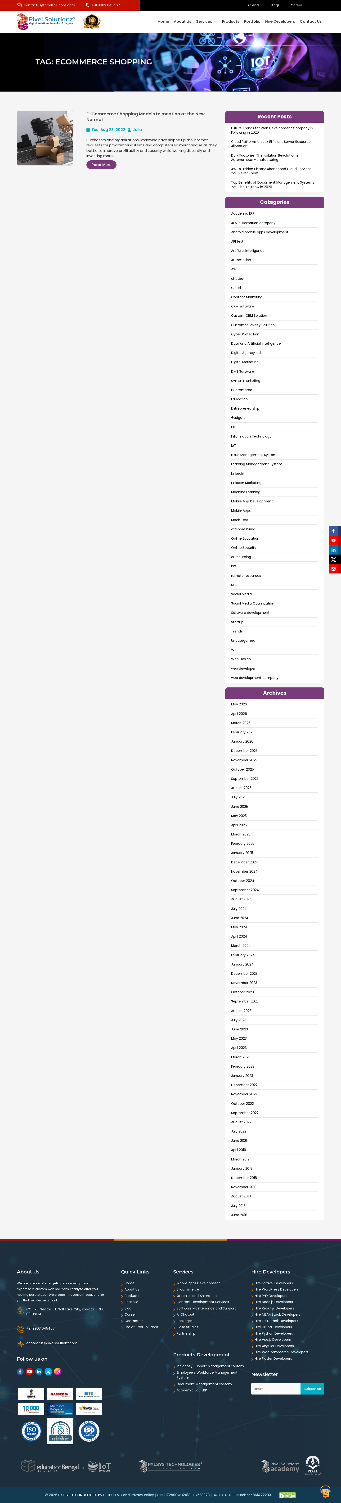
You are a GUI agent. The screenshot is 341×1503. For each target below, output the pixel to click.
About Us (182, 21)
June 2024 (239, 918)
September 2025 (245, 778)
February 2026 (243, 732)
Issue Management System (254, 454)
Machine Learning (245, 492)
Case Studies (187, 1327)
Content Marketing (246, 297)
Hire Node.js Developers (274, 1302)
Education (239, 399)
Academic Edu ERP (192, 1390)
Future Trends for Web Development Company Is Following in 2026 (272, 130)
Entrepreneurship (245, 408)
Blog (128, 1308)
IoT (233, 445)
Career (296, 5)
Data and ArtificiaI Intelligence (256, 343)
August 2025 (241, 787)
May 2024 (239, 927)
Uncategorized (243, 640)
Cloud (236, 287)
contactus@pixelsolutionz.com (51, 1343)
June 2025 (239, 806)
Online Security (243, 547)
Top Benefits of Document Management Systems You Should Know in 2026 (272, 184)
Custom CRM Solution (249, 315)
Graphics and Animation (197, 1295)
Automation (241, 259)
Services (206, 21)
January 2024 (242, 964)
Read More (101, 164)
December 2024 (244, 862)
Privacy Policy (142, 1495)
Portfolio (252, 21)
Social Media (241, 594)
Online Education (245, 538)
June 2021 (239, 1140)
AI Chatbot (185, 1314)
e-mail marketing (245, 380)
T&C (118, 1495)
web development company (254, 677)
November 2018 (243, 1187)
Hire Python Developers (274, 1333)
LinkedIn (237, 473)
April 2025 (239, 825)
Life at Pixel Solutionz (142, 1327)
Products (230, 21)
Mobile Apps (241, 510)
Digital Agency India (247, 352)
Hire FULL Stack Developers (276, 1320)
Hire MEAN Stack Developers (277, 1314)
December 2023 (244, 973)
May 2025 (239, 815)
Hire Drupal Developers (273, 1327)
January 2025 (242, 852)
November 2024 (244, 871)
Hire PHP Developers (271, 1295)
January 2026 (242, 741)
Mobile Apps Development (198, 1283)
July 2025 (238, 797)
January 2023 (242, 1075)
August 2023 (241, 1010)
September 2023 (245, 1001)
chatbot (238, 278)
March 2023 (240, 1057)
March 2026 (241, 723)
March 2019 (240, 1159)
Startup (237, 622)
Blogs (275, 5)
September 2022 (245, 1112)
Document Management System (204, 1384)
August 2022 (241, 1122)
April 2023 (239, 1047)
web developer (243, 668)
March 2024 (241, 945)
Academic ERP (243, 213)
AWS (234, 269)
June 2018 (239, 1215)
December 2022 (244, 1085)
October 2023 (242, 992)
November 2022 (244, 1094)
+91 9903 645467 (40, 1328)
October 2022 (242, 1103)
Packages (185, 1320)
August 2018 (241, 1196)
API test (237, 241)
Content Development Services (203, 1302)
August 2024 (241, 899)
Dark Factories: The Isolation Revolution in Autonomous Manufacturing (265, 157)
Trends (236, 631)
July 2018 (238, 1205)
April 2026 (239, 713)
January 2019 (241, 1168)
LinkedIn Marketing (246, 482)
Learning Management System (256, 464)
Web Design (241, 659)
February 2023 (242, 1066)
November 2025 (244, 760)
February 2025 (242, 843)
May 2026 (239, 704)
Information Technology (251, 436)
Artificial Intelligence (248, 250)
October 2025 (242, 769)
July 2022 (238, 1131)
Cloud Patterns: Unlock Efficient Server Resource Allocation (271, 143)
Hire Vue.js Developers (273, 1339)
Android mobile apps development (259, 232)
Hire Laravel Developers (274, 1283)
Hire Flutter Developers (273, 1358)
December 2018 (244, 1177)
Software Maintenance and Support (206, 1308)
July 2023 (238, 1020)
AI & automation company (253, 223)
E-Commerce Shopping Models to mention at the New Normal (145, 116)
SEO (234, 584)
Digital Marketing (245, 362)
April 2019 (238, 1149)
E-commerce (188, 1289)
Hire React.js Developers (274, 1308)
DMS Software (242, 371)
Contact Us (311, 21)
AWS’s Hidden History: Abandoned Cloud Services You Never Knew (271, 171)
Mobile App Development (252, 501)
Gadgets (238, 417)
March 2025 (240, 834)
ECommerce (241, 390)
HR (233, 427)
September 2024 (245, 890)
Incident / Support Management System (210, 1366)
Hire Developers (280, 21)
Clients (254, 5)
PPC (234, 566)
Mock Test (239, 520)
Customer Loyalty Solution (253, 325)
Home (163, 21)
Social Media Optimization (252, 603)
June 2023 (239, 1029)
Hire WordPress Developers (277, 1289)
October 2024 (242, 880)
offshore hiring (243, 529)
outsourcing (241, 557)
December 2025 (244, 750)
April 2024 (239, 936)
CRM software (242, 306)
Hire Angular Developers (274, 1346)
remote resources (246, 575)
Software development (250, 612)
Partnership (186, 1333)
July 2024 (239, 908)
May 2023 (239, 1038)
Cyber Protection (245, 334)
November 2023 (244, 982)
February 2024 (243, 955)
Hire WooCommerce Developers (281, 1352)
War (234, 649)
